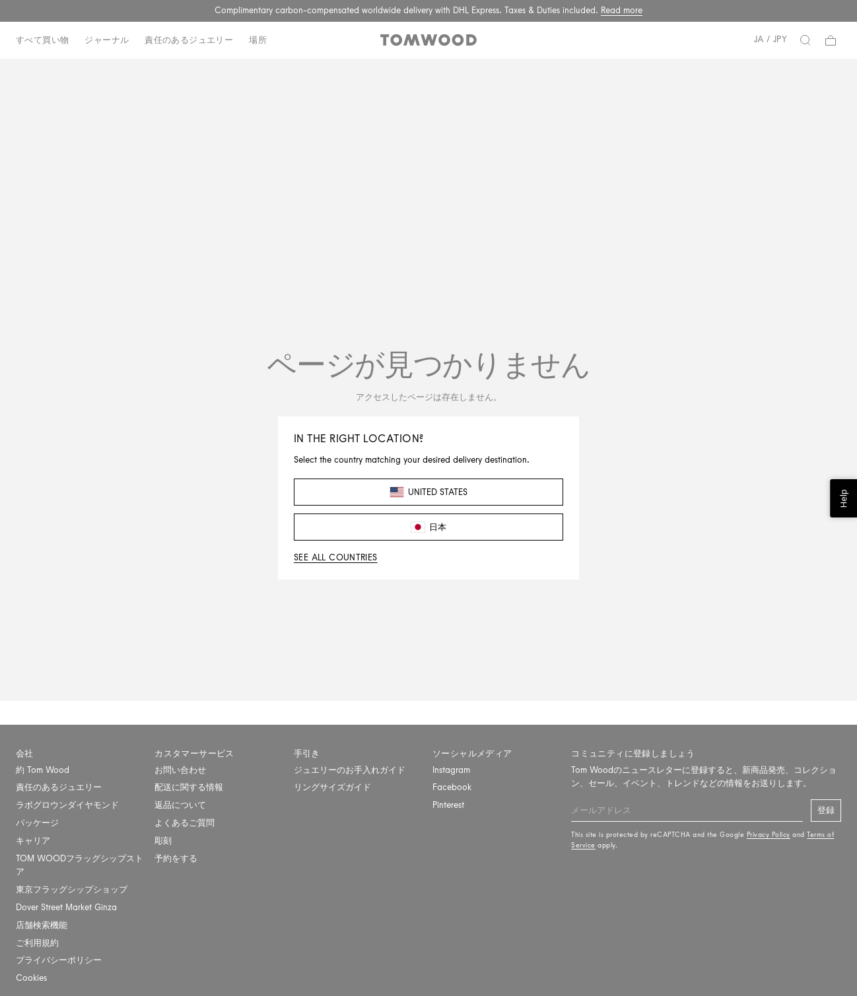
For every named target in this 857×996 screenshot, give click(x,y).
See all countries (336, 557)
